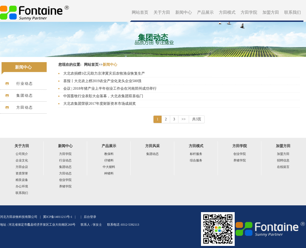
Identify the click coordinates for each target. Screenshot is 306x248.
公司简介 (22, 154)
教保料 (109, 154)
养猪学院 (65, 186)
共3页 (196, 119)
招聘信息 (283, 160)
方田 (35, 11)
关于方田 (162, 12)
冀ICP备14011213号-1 (57, 217)
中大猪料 (109, 167)
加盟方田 (270, 12)
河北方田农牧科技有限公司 (18, 217)
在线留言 (283, 167)
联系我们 (292, 12)
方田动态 (65, 173)
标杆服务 (196, 154)
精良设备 (22, 180)
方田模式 (227, 12)
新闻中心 (183, 12)
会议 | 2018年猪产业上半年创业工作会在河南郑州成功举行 (110, 88)
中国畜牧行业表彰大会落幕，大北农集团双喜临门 (103, 96)
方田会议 (22, 167)
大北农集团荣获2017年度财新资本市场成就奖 (99, 104)
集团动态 (65, 167)
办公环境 (22, 186)
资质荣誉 (22, 173)
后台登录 (90, 217)
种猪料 (109, 173)
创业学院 (65, 180)
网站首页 (140, 12)
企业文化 (22, 160)
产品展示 (205, 12)
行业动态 (65, 160)
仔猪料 (109, 160)
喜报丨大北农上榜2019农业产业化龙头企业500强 (102, 81)
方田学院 (249, 12)
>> (184, 119)
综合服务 (196, 160)
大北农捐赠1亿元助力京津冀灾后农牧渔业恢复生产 (104, 73)
